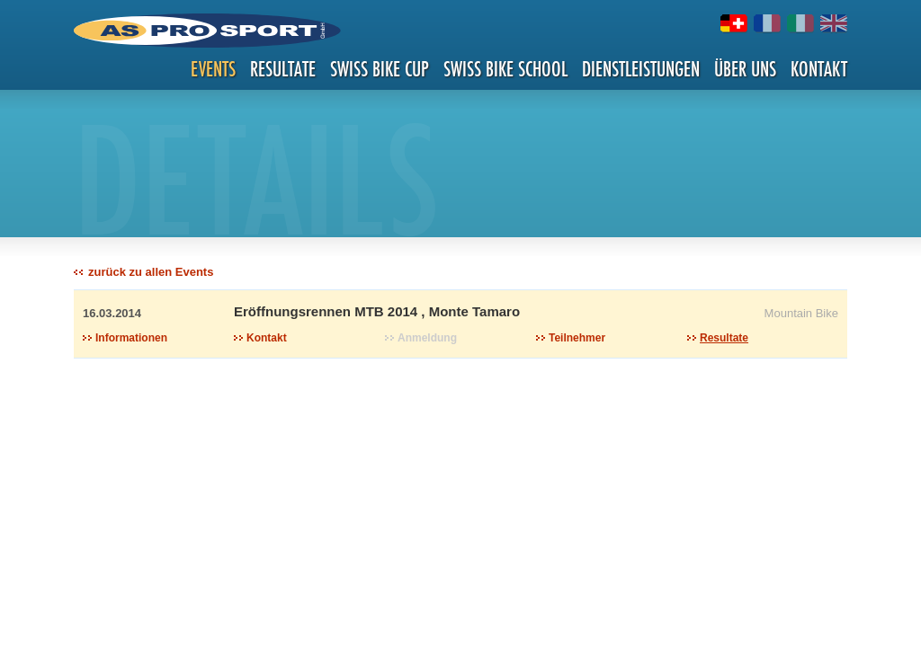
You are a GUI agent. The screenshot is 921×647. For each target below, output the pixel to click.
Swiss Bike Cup (379, 69)
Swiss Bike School (505, 69)
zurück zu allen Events (150, 272)
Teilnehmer (577, 338)
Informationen (131, 338)
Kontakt (819, 69)
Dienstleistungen (641, 69)
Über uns (745, 69)
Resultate (283, 69)
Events (213, 69)
